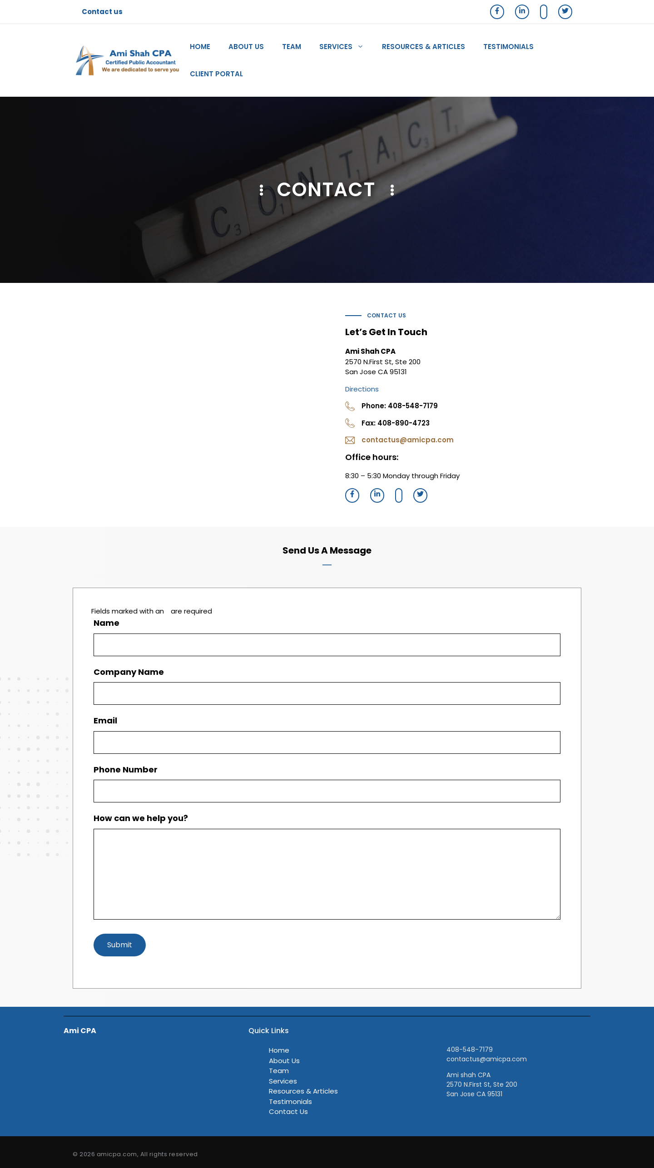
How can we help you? (144, 818)
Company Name (129, 672)
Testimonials (508, 46)
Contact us (102, 11)
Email (109, 720)
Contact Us (288, 1111)
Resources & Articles (423, 46)
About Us (246, 46)
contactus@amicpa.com (408, 440)
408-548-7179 (469, 1049)
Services (346, 46)
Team (291, 46)
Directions (362, 389)
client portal (216, 74)
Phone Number (129, 769)
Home (200, 46)
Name (110, 623)
